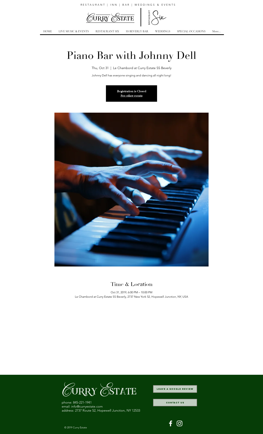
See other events (131, 96)
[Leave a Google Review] (175, 389)
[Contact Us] (175, 402)
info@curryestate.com (87, 406)
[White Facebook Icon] (170, 423)
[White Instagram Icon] (179, 423)
